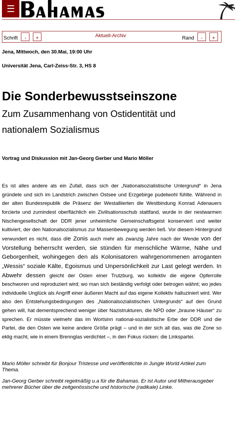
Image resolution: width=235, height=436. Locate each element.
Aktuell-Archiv (110, 35)
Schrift (22, 38)
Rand (200, 38)
